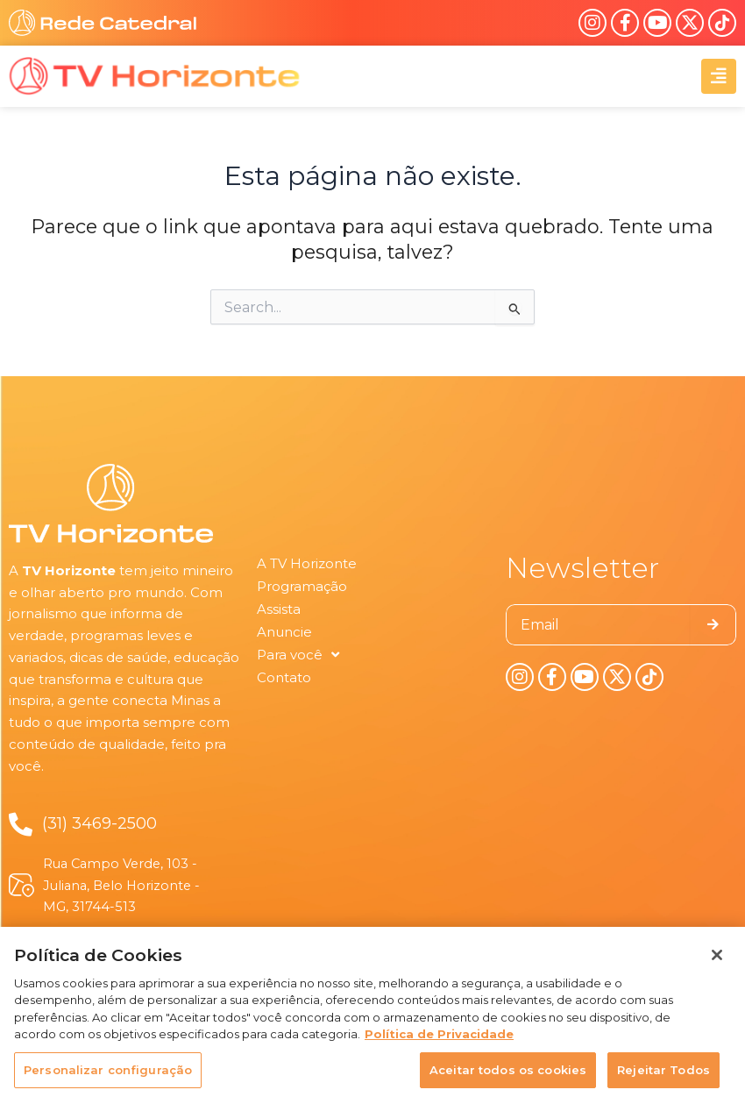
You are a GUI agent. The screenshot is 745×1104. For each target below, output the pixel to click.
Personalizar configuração (108, 1080)
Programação (302, 586)
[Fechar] (717, 965)
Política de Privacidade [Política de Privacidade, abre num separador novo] (439, 1044)
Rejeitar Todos (663, 1080)
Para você (298, 655)
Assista (279, 609)
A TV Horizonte (307, 563)
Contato (284, 677)
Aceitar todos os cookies (507, 1080)
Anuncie (284, 631)
